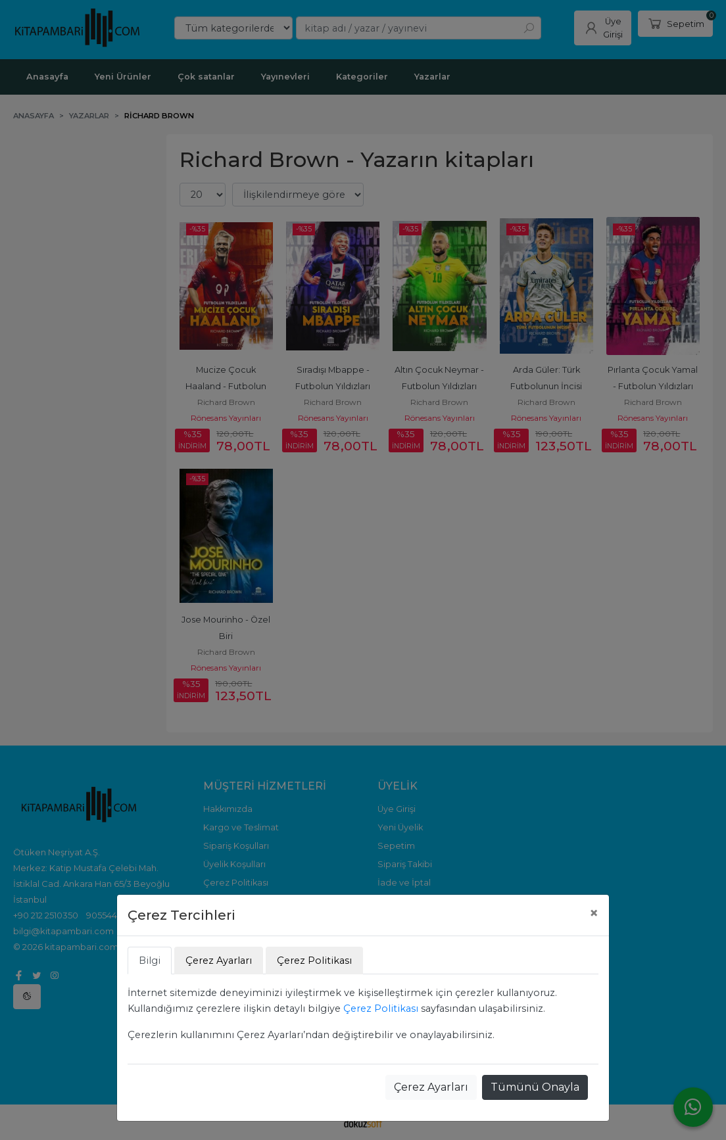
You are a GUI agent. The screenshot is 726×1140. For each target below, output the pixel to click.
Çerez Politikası (380, 1008)
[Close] (594, 913)
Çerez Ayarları (431, 1087)
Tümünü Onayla (535, 1087)
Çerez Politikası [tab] (314, 960)
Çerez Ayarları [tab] (218, 960)
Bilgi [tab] (149, 960)
